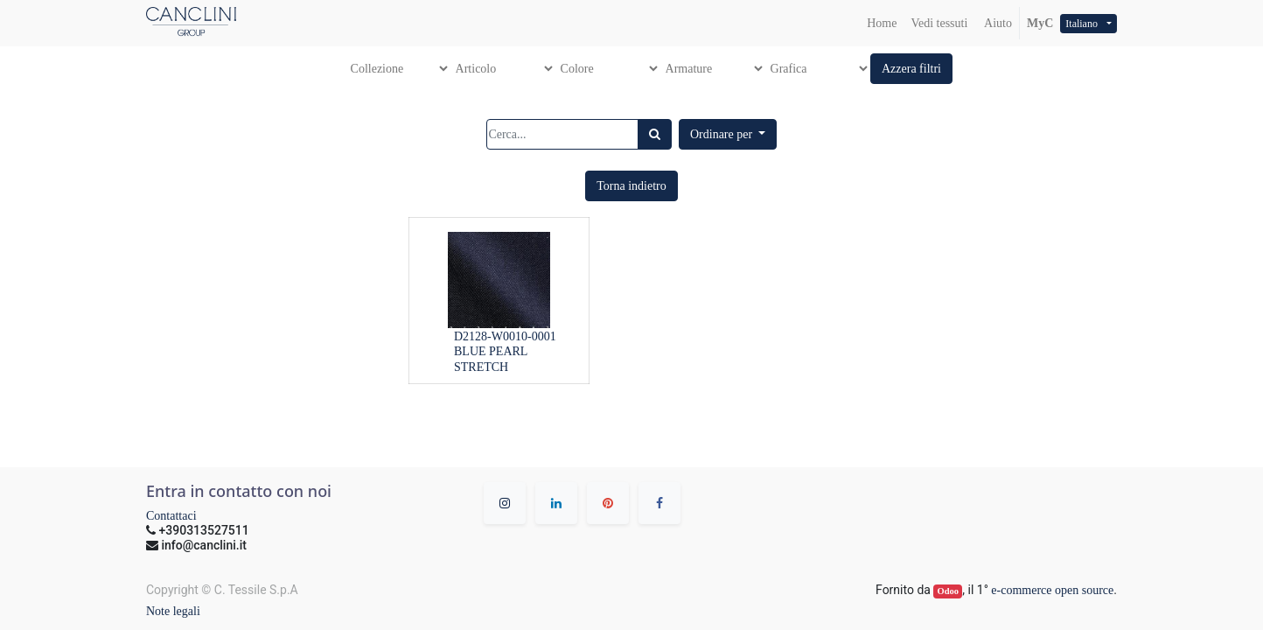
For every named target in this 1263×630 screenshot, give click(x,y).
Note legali (173, 611)
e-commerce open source (1052, 590)
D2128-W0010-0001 (505, 336)
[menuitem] (882, 23)
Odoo (948, 591)
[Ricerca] (655, 134)
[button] (911, 68)
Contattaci (171, 515)
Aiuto (996, 23)
